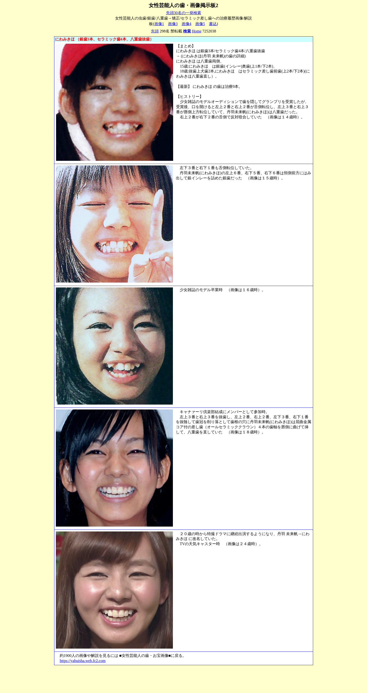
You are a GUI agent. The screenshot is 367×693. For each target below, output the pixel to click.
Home (196, 31)
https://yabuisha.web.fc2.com (83, 661)
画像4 (186, 24)
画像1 (159, 24)
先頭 (155, 31)
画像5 (200, 24)
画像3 (173, 24)
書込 (213, 24)
